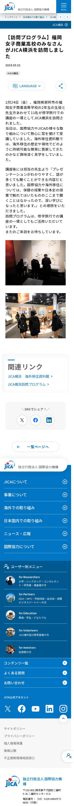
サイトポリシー (15, 728)
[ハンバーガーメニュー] (64, 5)
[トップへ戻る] (63, 718)
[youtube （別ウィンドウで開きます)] (35, 708)
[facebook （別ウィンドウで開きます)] (22, 709)
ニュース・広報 (17, 533)
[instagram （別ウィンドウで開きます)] (63, 709)
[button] (26, 86)
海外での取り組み (19, 507)
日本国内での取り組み (23, 520)
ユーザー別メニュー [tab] (23, 566)
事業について (15, 494)
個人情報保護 (13, 743)
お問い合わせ (14, 682)
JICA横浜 (57, 25)
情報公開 (10, 750)
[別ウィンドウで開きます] (22, 420)
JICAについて (15, 481)
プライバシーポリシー (19, 736)
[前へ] (61, 17)
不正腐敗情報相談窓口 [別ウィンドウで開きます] (19, 758)
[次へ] (67, 17)
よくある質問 (14, 672)
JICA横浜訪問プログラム (29, 384)
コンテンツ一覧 (16, 662)
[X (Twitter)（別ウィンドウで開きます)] (8, 709)
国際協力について (19, 546)
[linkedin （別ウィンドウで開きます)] (49, 709)
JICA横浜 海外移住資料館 (31, 376)
